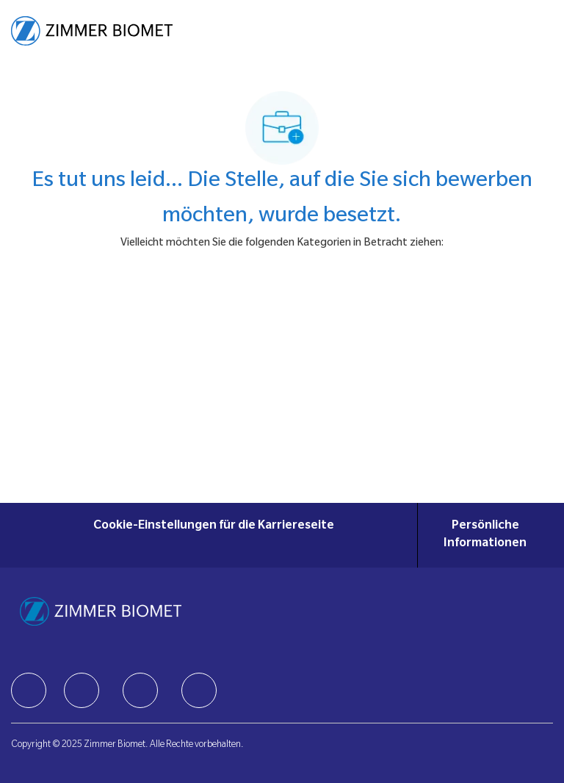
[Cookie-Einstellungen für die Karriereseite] (214, 535)
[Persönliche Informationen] (485, 535)
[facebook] (28, 690)
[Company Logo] (92, 31)
